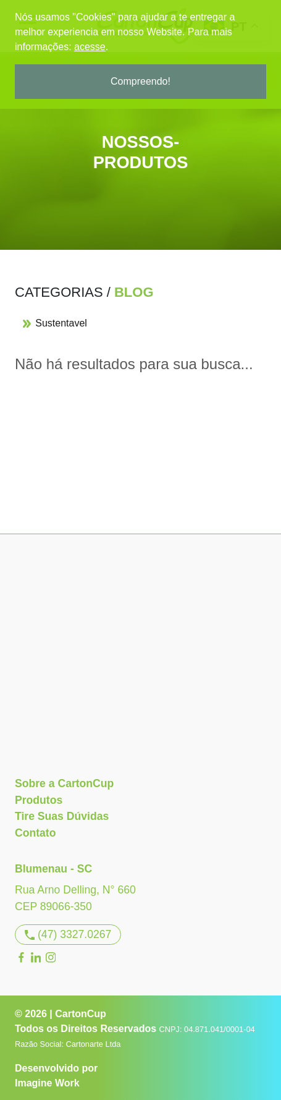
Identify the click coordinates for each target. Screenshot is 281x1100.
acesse (90, 46)
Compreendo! (140, 81)
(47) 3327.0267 (68, 934)
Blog (134, 292)
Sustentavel (54, 323)
